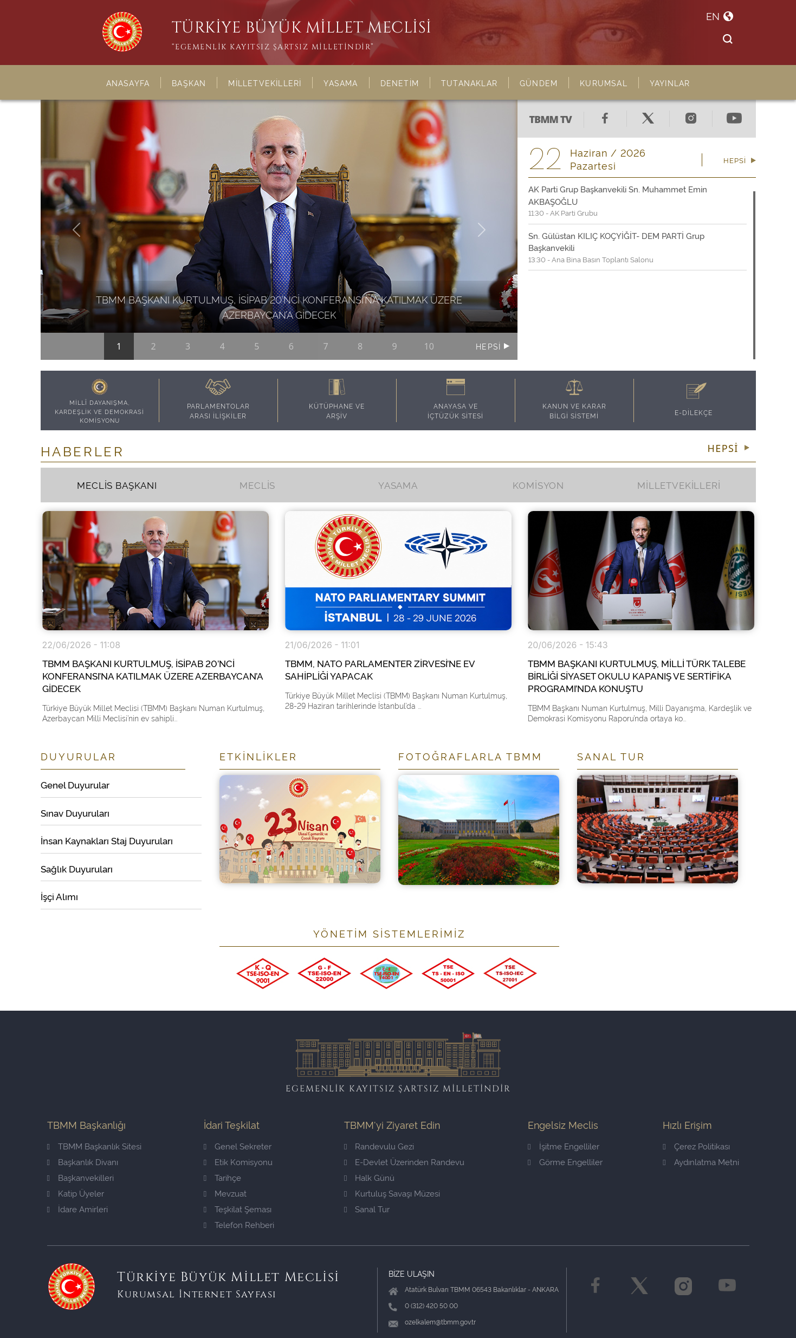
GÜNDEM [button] (539, 82)
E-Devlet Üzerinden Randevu (404, 1161)
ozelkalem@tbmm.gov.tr (440, 1321)
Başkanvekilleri (80, 1177)
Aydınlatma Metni (701, 1161)
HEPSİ (490, 346)
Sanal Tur (367, 1208)
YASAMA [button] (340, 82)
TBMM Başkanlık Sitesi (94, 1146)
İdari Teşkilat (232, 1124)
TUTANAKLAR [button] (469, 82)
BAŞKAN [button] (189, 82)
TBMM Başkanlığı (86, 1124)
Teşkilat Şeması (237, 1208)
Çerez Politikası (696, 1146)
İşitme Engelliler (563, 1146)
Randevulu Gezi (379, 1146)
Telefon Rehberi (239, 1224)
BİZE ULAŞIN (412, 1273)
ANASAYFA (128, 82)
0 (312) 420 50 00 (431, 1305)
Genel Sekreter (237, 1146)
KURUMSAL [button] (603, 82)
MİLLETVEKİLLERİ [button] (264, 82)
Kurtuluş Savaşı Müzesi (392, 1193)
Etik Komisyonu (238, 1161)
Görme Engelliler (565, 1161)
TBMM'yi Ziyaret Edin (392, 1124)
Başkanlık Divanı (82, 1161)
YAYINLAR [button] (670, 82)
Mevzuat (225, 1193)
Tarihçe (222, 1177)
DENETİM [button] (399, 82)
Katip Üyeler (75, 1193)
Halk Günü (369, 1177)
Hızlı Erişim (687, 1124)
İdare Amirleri (77, 1208)
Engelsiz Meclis (563, 1124)
